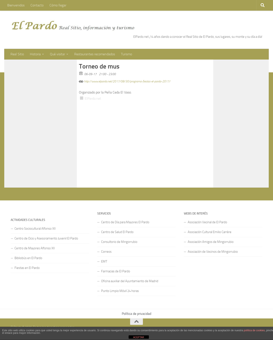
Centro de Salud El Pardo (117, 232)
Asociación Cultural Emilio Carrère (209, 232)
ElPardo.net (93, 98)
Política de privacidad (136, 314)
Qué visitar (57, 54)
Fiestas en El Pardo (27, 268)
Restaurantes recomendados (94, 54)
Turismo (126, 54)
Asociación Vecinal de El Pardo (207, 222)
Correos (106, 252)
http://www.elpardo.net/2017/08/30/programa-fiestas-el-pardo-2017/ (124, 80)
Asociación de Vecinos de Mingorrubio (213, 252)
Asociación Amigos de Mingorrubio (211, 242)
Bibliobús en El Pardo (28, 258)
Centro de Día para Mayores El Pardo (125, 222)
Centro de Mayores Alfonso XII (35, 248)
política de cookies (254, 330)
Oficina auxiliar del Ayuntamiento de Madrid (129, 281)
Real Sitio (17, 54)
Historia (35, 54)
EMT (104, 261)
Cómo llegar (57, 5)
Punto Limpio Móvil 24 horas (120, 291)
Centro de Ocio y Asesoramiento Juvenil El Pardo (46, 238)
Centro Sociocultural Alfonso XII (35, 229)
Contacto (37, 5)
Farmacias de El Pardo (115, 271)
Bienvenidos (16, 5)
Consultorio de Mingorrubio (119, 242)
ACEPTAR (138, 337)
